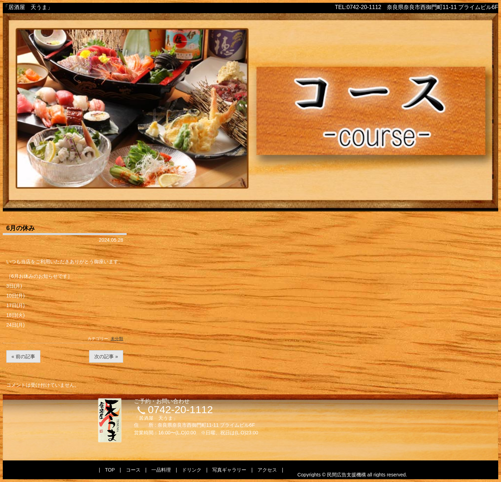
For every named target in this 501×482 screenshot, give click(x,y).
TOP (110, 470)
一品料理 (161, 470)
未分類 (117, 338)
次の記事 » (106, 356)
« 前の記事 (23, 356)
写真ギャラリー (229, 470)
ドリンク (191, 470)
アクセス (267, 470)
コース (133, 470)
